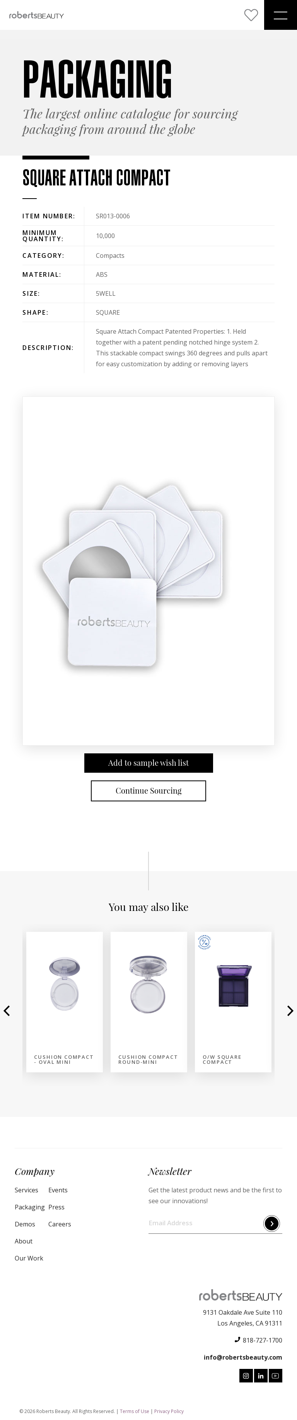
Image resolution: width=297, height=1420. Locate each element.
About (23, 1241)
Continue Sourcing (148, 791)
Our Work (29, 1258)
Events (58, 1190)
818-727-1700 (262, 1340)
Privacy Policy (169, 1411)
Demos (25, 1224)
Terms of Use (134, 1411)
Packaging (30, 1207)
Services (26, 1190)
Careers (59, 1224)
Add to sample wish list (148, 763)
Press (56, 1207)
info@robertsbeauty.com (243, 1357)
